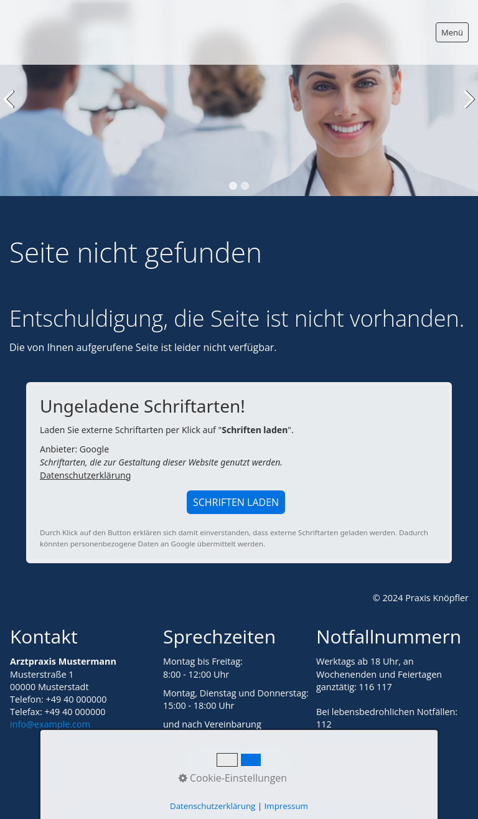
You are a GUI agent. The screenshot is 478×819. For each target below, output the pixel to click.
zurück (11, 107)
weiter (466, 107)
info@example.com (50, 724)
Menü (452, 32)
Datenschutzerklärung (85, 475)
